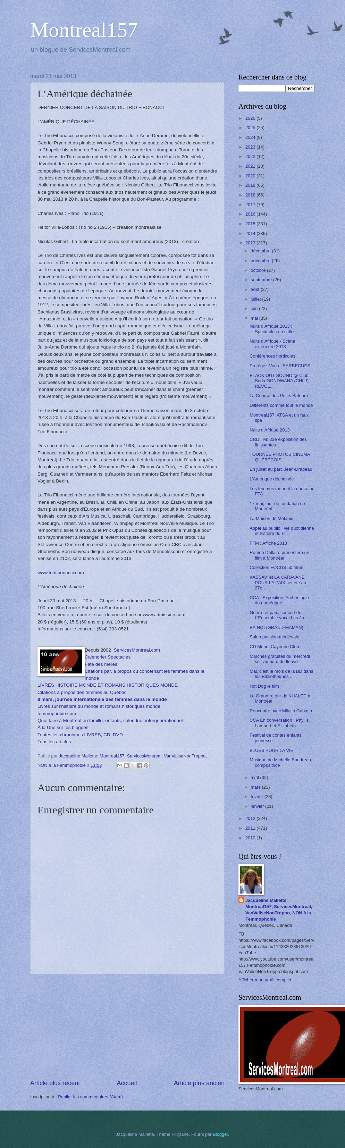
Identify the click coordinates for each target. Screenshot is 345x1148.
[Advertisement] (127, 1026)
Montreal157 (84, 29)
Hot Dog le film (264, 686)
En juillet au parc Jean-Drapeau (281, 469)
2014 (250, 233)
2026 (250, 118)
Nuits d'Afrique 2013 (270, 430)
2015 (250, 223)
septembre (262, 279)
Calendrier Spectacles (108, 657)
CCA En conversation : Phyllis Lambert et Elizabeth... (279, 723)
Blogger (220, 1134)
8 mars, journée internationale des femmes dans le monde (102, 699)
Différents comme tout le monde (281, 405)
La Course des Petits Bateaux (279, 395)
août (256, 289)
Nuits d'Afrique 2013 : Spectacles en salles (272, 329)
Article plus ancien (199, 1083)
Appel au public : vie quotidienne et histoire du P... (282, 531)
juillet (256, 299)
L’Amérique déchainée (272, 478)
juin (255, 308)
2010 (250, 837)
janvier (258, 806)
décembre (261, 250)
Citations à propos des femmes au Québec (82, 692)
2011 (250, 828)
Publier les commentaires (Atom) (90, 1096)
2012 (250, 818)
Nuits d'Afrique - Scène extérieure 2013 (272, 343)
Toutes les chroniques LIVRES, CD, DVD (80, 734)
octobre (259, 270)
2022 (250, 156)
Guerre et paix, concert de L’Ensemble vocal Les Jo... (279, 615)
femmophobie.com (56, 713)
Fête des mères (101, 664)
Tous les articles (54, 741)
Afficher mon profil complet (264, 979)
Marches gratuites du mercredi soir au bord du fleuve (280, 659)
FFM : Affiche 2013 (268, 543)
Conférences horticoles (272, 356)
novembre (261, 260)
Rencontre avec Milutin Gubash (281, 710)
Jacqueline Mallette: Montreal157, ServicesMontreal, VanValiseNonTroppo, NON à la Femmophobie (278, 910)
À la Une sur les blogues (63, 727)
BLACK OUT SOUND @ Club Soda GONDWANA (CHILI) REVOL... (279, 381)
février (257, 796)
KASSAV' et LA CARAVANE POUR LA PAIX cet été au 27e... (278, 582)
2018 (250, 195)
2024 (250, 137)
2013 (250, 242)
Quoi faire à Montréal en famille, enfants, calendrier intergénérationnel (110, 720)
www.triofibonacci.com (60, 572)
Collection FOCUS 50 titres (276, 567)
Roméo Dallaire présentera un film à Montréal (279, 555)
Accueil (127, 1083)
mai (255, 318)
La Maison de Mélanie (271, 518)
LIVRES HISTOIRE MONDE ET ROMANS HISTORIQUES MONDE (107, 685)
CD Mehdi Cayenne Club (274, 646)
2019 (250, 185)
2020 (250, 175)
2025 (250, 127)
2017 (250, 204)
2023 (250, 147)
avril (255, 777)
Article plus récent (55, 1083)
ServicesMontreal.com (136, 650)
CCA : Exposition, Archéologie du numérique (279, 600)
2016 (250, 214)
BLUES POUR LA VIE (271, 750)
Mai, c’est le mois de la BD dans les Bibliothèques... (281, 674)
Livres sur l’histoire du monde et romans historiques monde (98, 706)
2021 (250, 166)
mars (256, 787)
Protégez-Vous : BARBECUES (280, 365)
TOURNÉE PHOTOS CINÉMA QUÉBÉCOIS (280, 457)
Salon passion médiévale (274, 636)
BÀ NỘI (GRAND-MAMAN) (276, 627)
